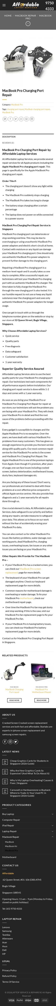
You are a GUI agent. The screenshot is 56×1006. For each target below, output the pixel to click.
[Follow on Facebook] (5, 741)
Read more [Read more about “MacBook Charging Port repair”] (14, 700)
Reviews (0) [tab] (8, 143)
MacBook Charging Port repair (14, 690)
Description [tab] (9, 137)
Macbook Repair (25, 15)
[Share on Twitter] (15, 119)
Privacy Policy (9, 970)
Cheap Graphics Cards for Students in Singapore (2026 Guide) (29, 762)
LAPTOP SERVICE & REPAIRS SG (27, 992)
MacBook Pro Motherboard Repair (41, 690)
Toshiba (6, 934)
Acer (4, 942)
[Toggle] (52, 814)
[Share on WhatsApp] (5, 119)
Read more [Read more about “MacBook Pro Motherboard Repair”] (42, 700)
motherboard (27, 598)
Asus (4, 946)
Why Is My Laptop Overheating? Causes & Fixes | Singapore (31, 781)
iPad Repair (8, 825)
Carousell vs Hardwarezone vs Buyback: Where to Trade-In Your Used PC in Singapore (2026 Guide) (30, 792)
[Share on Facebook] (10, 119)
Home (8, 15)
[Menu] (4, 5)
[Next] (53, 684)
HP (4, 953)
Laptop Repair (9, 831)
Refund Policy (9, 975)
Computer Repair (11, 819)
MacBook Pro (17, 104)
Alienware (7, 938)
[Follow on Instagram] (10, 741)
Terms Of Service (10, 981)
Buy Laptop (8, 813)
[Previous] (2, 684)
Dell (4, 949)
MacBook (9, 842)
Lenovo (6, 927)
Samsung (6, 930)
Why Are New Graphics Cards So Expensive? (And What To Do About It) (29, 772)
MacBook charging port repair (37, 109)
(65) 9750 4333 (14, 908)
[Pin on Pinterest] (26, 119)
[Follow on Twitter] (15, 741)
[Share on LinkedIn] (31, 119)
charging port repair (15, 109)
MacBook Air (11, 846)
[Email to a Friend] (21, 119)
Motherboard (9, 857)
